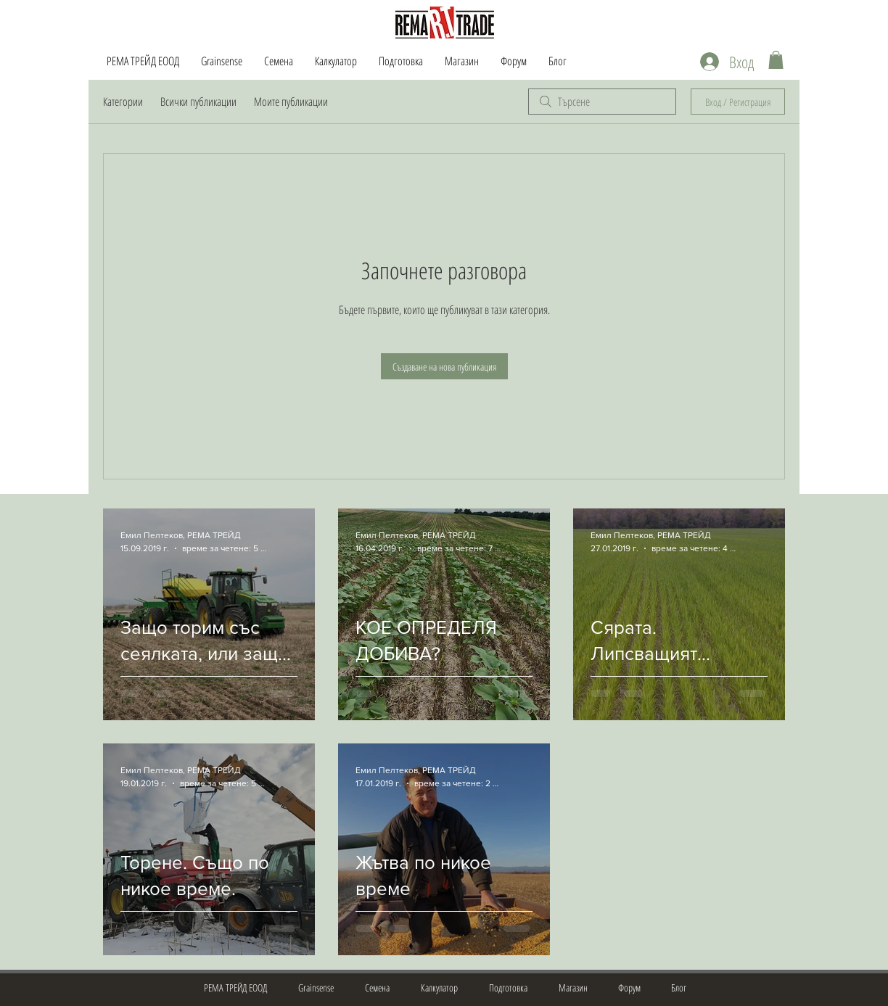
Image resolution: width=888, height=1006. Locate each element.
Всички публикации (198, 102)
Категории (123, 102)
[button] (776, 60)
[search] (602, 101)
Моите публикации (291, 102)
